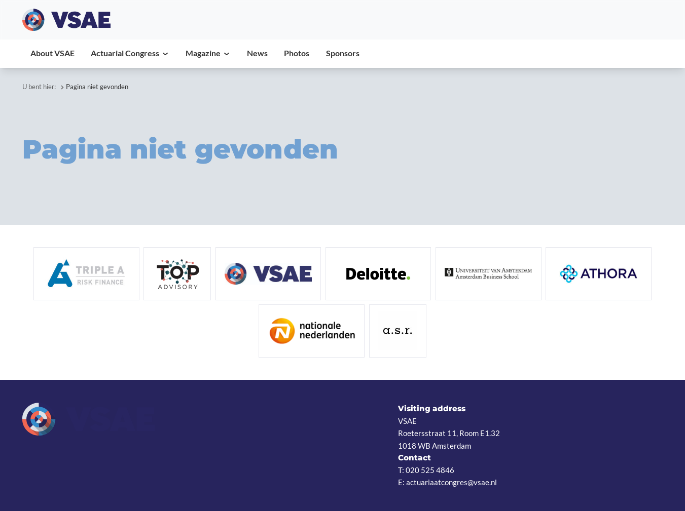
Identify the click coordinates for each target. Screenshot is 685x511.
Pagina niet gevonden (97, 87)
